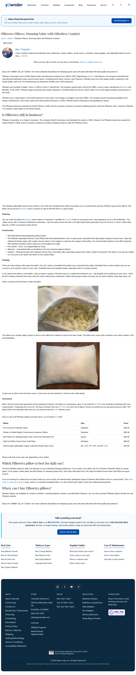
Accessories (69, 5)
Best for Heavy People (9, 563)
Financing (9, 614)
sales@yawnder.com (40, 617)
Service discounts (90, 614)
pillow (91, 76)
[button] (129, 5)
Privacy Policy (11, 626)
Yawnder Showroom (40, 598)
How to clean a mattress (113, 551)
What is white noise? (77, 563)
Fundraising (10, 618)
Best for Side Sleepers (9, 555)
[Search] (113, 5)
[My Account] (121, 5)
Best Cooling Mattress (43, 551)
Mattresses (31, 5)
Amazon (24, 209)
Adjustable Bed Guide (43, 563)
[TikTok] (78, 586)
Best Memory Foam (42, 555)
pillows (10, 38)
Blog (80, 5)
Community (10, 602)
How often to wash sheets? (114, 559)
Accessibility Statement (15, 646)
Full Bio (24, 56)
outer (56, 410)
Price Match (10, 622)
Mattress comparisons (92, 602)
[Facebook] (64, 586)
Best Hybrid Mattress (43, 559)
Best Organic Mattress (9, 567)
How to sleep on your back (80, 555)
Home (3, 38)
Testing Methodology (14, 638)
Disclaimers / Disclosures (16, 610)
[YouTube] (71, 586)
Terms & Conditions (14, 642)
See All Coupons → (121, 21)
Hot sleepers (88, 610)
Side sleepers (88, 606)
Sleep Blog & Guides (91, 618)
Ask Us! (103, 5)
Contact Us (10, 606)
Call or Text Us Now (68, 532)
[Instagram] (57, 586)
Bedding (56, 5)
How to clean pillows (111, 555)
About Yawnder (12, 598)
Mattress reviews (90, 598)
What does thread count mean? (81, 551)
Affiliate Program (38, 627)
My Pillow (98, 404)
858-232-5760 (53, 522)
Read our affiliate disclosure (91, 62)
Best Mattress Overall (9, 551)
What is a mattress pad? (79, 559)
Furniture (44, 5)
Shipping (9, 634)
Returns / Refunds (13, 630)
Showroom (91, 5)
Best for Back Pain (8, 559)
